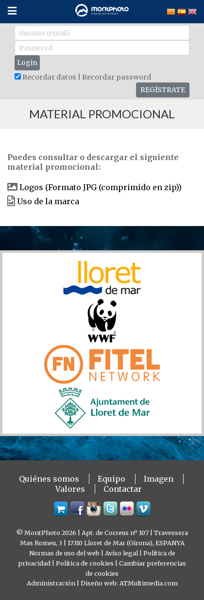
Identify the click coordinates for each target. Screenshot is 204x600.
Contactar (122, 489)
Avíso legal (121, 553)
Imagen (158, 479)
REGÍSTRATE (162, 89)
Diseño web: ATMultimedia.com (129, 583)
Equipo (111, 479)
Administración (51, 583)
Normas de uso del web (64, 553)
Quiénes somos (49, 479)
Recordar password (116, 77)
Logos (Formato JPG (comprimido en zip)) (100, 187)
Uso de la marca (48, 201)
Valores (70, 489)
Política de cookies (85, 563)
